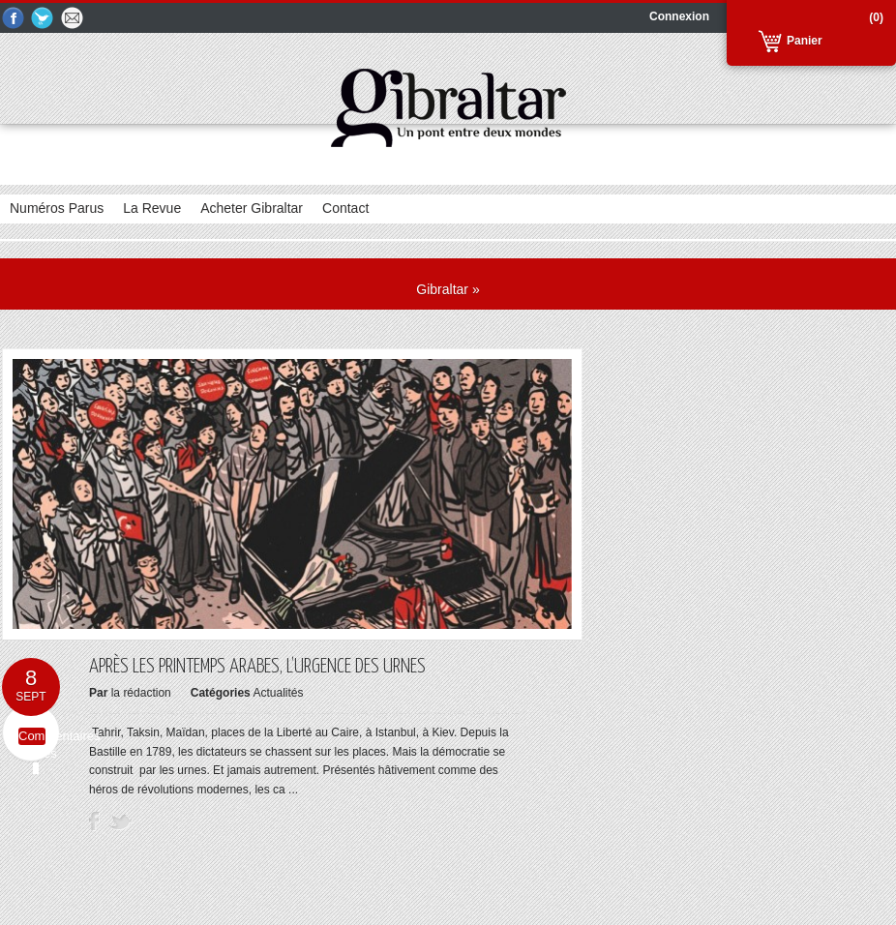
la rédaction (141, 693)
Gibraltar (442, 289)
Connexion (679, 16)
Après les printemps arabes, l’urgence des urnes (257, 666)
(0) (876, 17)
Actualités (278, 693)
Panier (804, 40)
